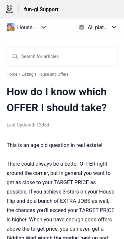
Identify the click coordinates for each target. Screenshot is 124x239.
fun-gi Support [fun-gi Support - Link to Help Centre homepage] (41, 9)
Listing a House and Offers (44, 74)
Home (12, 74)
